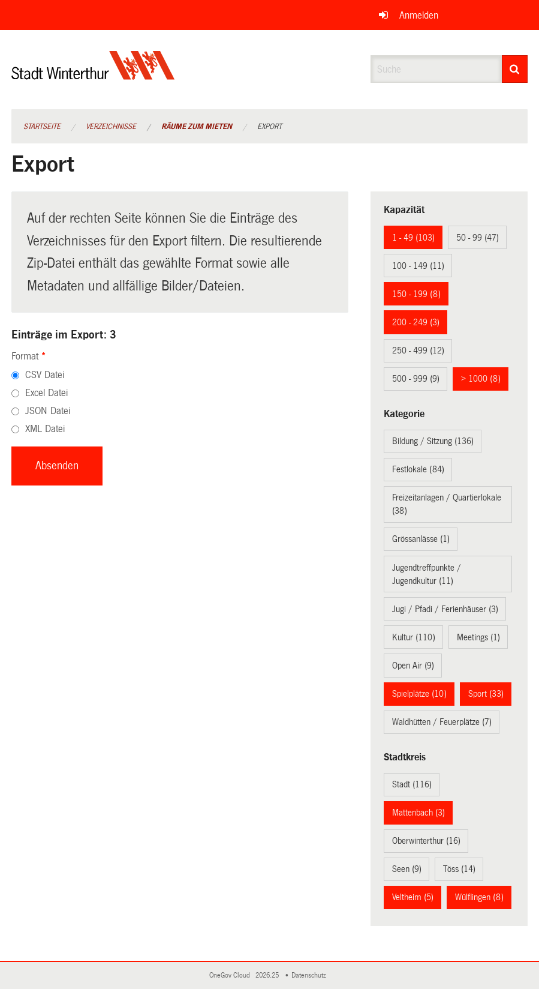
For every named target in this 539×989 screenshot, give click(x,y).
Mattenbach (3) (418, 812)
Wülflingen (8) (479, 897)
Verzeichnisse (111, 126)
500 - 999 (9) (415, 378)
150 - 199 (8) (416, 294)
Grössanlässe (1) (421, 539)
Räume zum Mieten (196, 126)
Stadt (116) (412, 784)
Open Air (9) (413, 665)
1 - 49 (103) (413, 237)
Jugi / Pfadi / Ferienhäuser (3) (445, 609)
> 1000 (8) (481, 378)
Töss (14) (459, 869)
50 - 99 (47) (477, 237)
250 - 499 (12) (418, 350)
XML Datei (45, 429)
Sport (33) (486, 694)
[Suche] (515, 69)
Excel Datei (46, 393)
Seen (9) (406, 869)
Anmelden (418, 15)
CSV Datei (44, 375)
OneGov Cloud (231, 975)
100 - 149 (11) (418, 266)
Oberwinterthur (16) (426, 841)
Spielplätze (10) (419, 694)
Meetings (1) (478, 637)
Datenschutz (310, 975)
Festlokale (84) (418, 469)
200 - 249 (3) (415, 322)
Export (269, 126)
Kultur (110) (413, 637)
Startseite (42, 126)
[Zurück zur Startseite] (93, 75)
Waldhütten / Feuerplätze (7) (442, 722)
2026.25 (268, 975)
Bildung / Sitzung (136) (433, 441)
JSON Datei (47, 411)
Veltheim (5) (412, 897)
